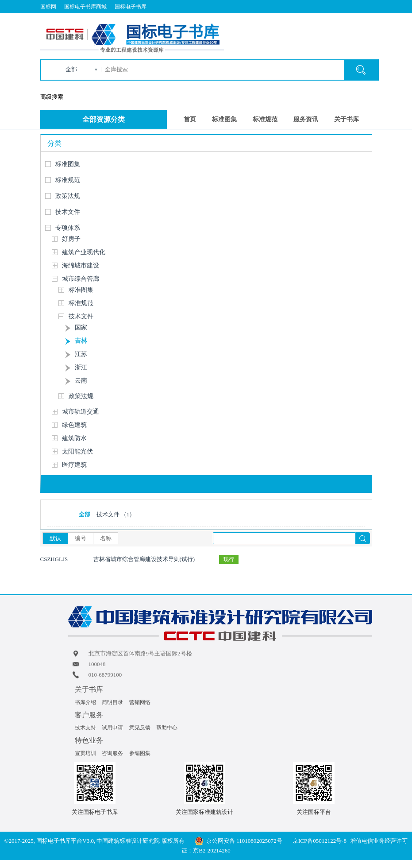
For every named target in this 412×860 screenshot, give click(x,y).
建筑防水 (74, 438)
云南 (81, 380)
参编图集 (139, 753)
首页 (190, 119)
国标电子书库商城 (85, 7)
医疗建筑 (74, 464)
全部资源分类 (103, 119)
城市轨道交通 (80, 411)
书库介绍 (85, 702)
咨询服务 (112, 753)
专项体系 (67, 228)
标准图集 (224, 119)
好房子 (71, 239)
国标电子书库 (130, 7)
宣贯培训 (85, 753)
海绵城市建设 (80, 265)
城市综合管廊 (80, 278)
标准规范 (265, 119)
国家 (81, 327)
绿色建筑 (74, 425)
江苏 (81, 354)
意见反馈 (139, 727)
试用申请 (112, 727)
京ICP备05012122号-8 (320, 840)
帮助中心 (166, 727)
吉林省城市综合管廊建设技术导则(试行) (144, 559)
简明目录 (112, 702)
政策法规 (67, 196)
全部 (71, 69)
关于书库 (346, 119)
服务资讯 (305, 119)
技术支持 (85, 727)
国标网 (48, 7)
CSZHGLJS (54, 559)
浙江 (81, 367)
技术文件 (67, 212)
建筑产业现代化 (83, 252)
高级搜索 (51, 96)
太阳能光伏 (77, 451)
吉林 (81, 340)
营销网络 (139, 702)
